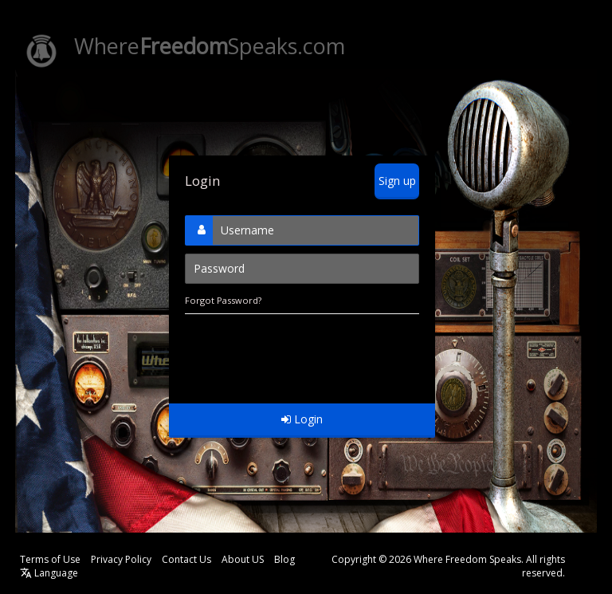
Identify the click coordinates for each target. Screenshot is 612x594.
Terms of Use (50, 559)
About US (243, 559)
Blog (284, 559)
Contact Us (186, 559)
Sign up (397, 180)
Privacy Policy (121, 559)
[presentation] (306, 351)
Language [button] (49, 573)
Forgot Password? (223, 300)
